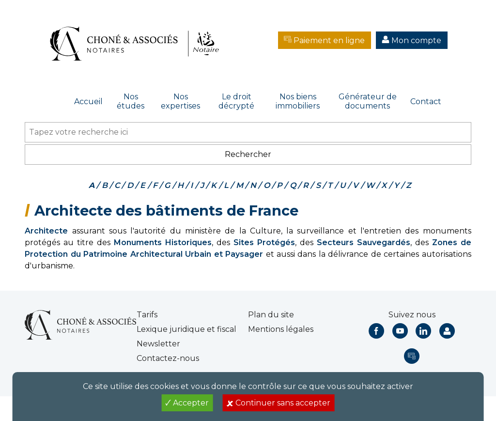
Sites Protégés (264, 242)
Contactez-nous (168, 358)
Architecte (46, 230)
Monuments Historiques (163, 242)
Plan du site (271, 314)
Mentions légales (280, 329)
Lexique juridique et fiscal (186, 329)
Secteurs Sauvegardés (363, 242)
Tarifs (147, 314)
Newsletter (158, 343)
